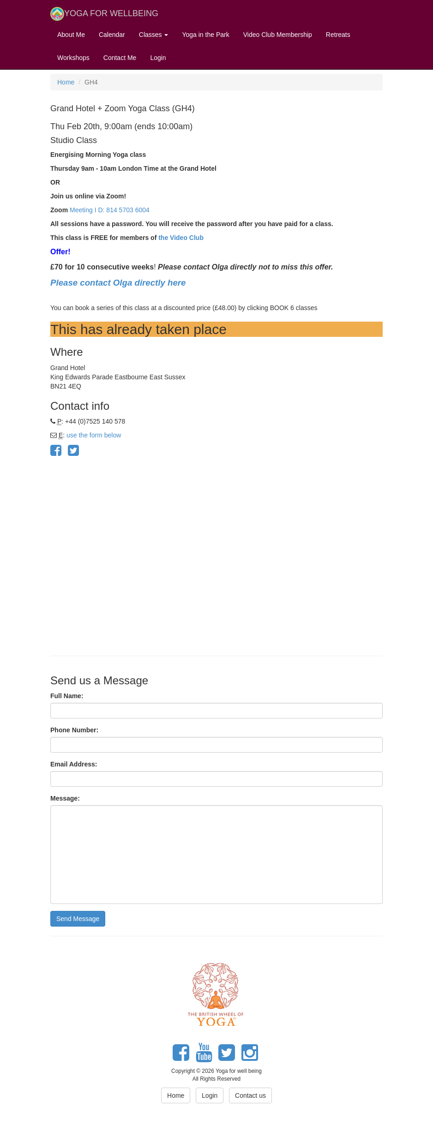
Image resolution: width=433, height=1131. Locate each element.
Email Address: (73, 764)
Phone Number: (74, 730)
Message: (65, 798)
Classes (153, 34)
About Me (71, 34)
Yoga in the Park (205, 34)
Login (158, 57)
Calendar (112, 34)
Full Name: (67, 696)
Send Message (77, 918)
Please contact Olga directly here (119, 282)
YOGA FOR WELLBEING (104, 14)
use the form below (93, 435)
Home (65, 82)
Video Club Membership (277, 34)
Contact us (250, 1095)
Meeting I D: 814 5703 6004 (110, 210)
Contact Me (120, 57)
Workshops (73, 57)
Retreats (338, 34)
